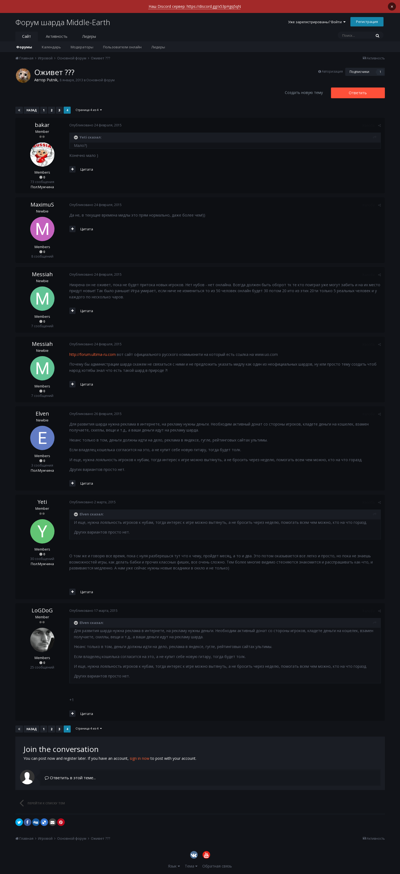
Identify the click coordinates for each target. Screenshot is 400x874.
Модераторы (82, 47)
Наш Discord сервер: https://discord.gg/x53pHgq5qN (195, 6)
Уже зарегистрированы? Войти (317, 21)
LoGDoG (42, 610)
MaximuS (42, 204)
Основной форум (100, 80)
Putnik (52, 79)
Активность (56, 36)
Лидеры (158, 47)
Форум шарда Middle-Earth (62, 22)
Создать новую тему (304, 92)
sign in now (139, 758)
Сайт (26, 36)
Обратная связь (217, 866)
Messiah (42, 274)
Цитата (86, 169)
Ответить (358, 92)
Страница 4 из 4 (89, 110)
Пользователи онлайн (122, 47)
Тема (191, 866)
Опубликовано (95, 125)
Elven (42, 413)
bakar (42, 125)
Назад (31, 110)
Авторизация (332, 71)
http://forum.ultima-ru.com (92, 354)
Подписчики (359, 71)
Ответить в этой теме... (70, 777)
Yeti (42, 501)
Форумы (24, 47)
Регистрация (367, 21)
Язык (174, 866)
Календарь (51, 47)
